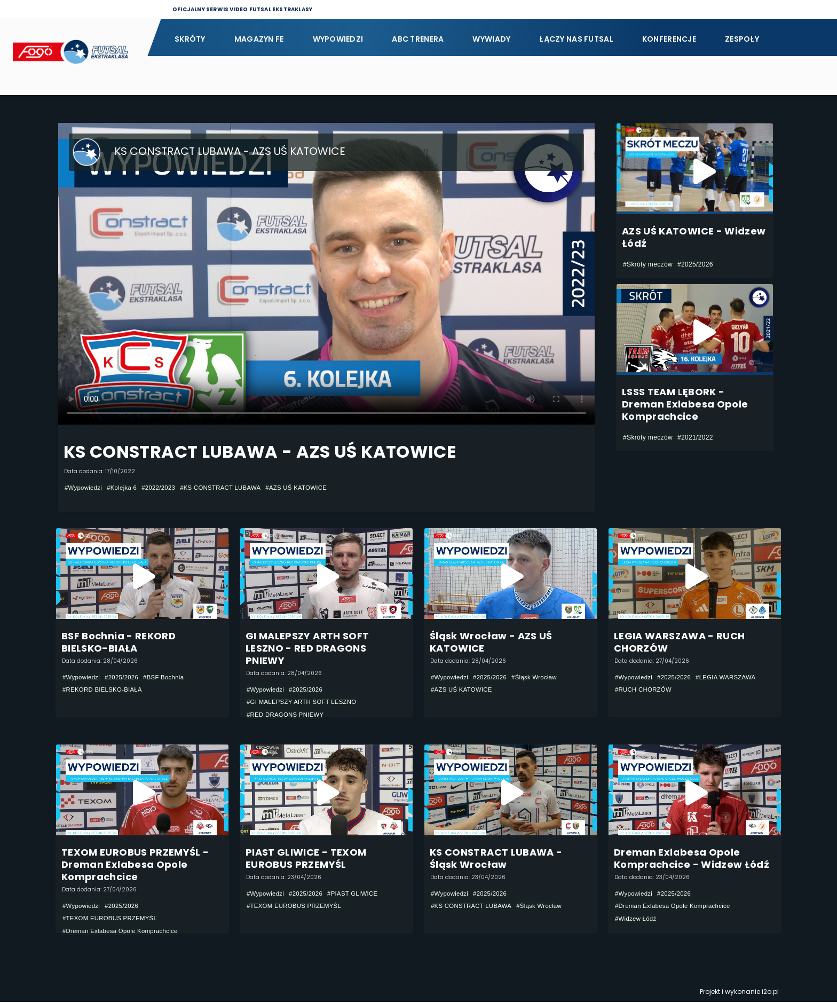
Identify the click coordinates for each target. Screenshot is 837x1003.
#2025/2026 (695, 264)
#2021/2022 (695, 437)
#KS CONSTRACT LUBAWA (229, 487)
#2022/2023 (163, 487)
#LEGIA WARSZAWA (731, 677)
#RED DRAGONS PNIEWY (287, 715)
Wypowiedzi (338, 39)
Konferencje (669, 39)
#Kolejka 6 (125, 487)
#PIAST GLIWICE (358, 894)
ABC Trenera (418, 39)
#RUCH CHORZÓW (645, 690)
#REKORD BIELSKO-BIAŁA (104, 690)
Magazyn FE (259, 39)
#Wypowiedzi (84, 487)
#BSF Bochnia (169, 677)
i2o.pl (770, 992)
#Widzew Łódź (637, 919)
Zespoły (742, 39)
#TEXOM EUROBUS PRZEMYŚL (112, 919)
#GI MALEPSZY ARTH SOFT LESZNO (305, 702)
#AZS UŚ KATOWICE (309, 487)
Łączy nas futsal (576, 39)
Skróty (190, 39)
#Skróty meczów (648, 264)
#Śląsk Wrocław (540, 677)
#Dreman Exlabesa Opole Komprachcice (123, 932)
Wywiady (491, 39)
